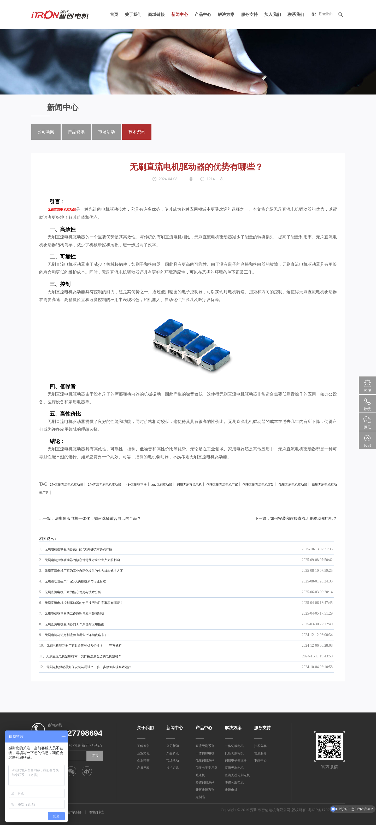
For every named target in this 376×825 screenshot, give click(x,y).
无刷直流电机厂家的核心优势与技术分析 (73, 592)
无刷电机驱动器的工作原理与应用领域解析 (74, 613)
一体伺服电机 (205, 753)
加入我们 (271, 14)
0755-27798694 (75, 733)
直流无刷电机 (234, 768)
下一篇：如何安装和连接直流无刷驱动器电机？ (293, 518)
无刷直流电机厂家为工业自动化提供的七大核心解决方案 (84, 571)
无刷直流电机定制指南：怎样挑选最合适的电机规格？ (83, 656)
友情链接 (74, 812)
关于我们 (132, 14)
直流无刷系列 (205, 746)
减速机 (200, 775)
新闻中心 (179, 14)
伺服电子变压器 (207, 768)
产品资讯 (76, 131)
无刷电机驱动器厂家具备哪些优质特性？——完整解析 (84, 645)
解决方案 (225, 14)
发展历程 (143, 768)
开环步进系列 (205, 790)
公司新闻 (46, 131)
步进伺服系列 (205, 782)
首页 (113, 14)
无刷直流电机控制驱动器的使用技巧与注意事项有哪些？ (84, 603)
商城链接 (155, 14)
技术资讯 (136, 131)
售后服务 (260, 753)
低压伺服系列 (205, 760)
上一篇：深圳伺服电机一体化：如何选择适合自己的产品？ (93, 518)
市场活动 (106, 131)
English (326, 14)
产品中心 (202, 14)
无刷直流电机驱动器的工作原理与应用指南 (74, 624)
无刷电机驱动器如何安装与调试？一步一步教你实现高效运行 (88, 667)
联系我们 (295, 14)
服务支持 (248, 14)
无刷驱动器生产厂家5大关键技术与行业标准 (75, 581)
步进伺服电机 (234, 782)
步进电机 (231, 790)
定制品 (200, 797)
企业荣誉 (143, 760)
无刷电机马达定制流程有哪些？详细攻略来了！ (77, 635)
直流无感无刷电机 (237, 775)
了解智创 (143, 746)
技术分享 (260, 746)
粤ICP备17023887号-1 (326, 810)
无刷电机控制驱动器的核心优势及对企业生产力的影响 (82, 560)
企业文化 (143, 753)
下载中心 (260, 760)
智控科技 (96, 812)
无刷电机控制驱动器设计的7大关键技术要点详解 (78, 549)
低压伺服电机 (234, 753)
